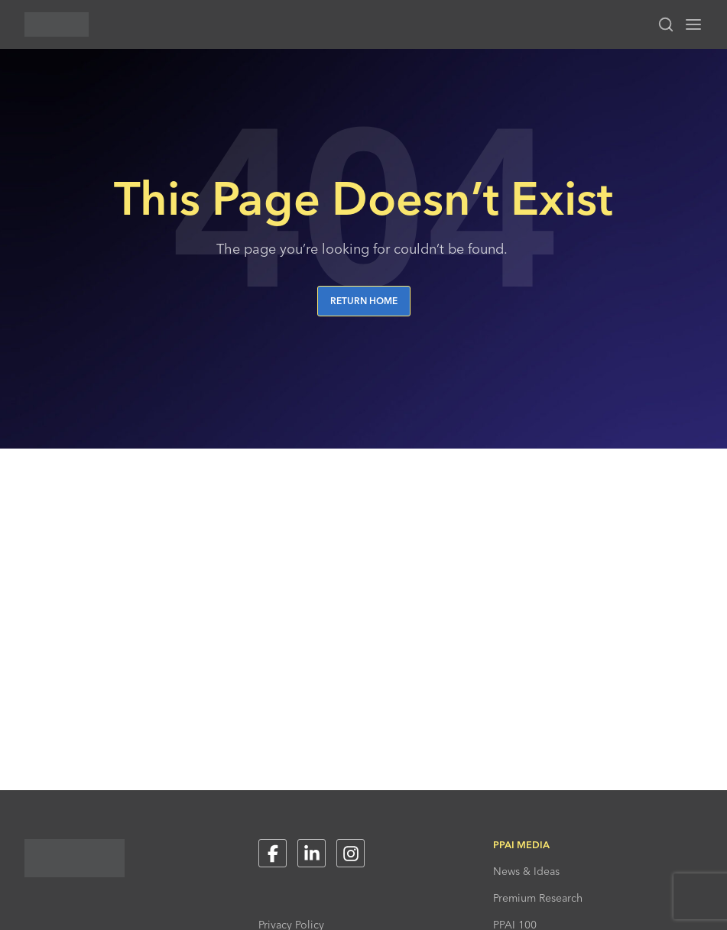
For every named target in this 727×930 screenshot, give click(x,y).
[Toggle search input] (666, 24)
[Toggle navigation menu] (693, 24)
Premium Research (538, 898)
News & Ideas (526, 871)
